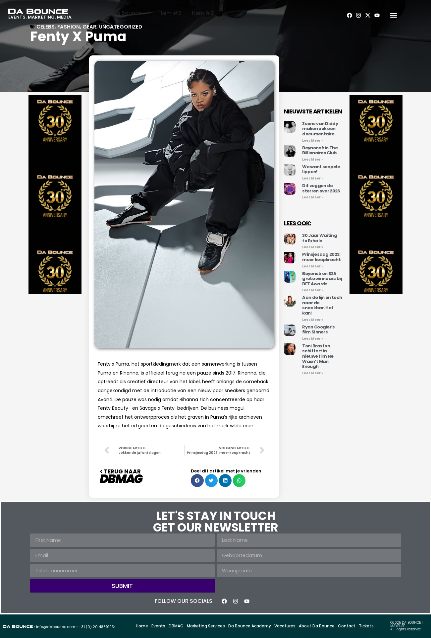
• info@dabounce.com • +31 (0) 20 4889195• (74, 626)
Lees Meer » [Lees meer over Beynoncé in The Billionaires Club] (312, 159)
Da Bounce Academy (249, 626)
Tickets (366, 626)
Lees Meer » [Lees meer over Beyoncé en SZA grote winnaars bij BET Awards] (312, 290)
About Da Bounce (317, 626)
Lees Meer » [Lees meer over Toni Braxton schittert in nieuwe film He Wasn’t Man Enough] (312, 373)
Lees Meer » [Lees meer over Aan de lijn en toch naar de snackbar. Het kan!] (312, 319)
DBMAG (176, 626)
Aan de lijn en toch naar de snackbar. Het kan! (322, 305)
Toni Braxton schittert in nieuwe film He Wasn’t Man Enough (317, 356)
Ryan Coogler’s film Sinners (318, 329)
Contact (346, 626)
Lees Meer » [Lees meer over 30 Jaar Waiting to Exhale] (312, 247)
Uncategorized (120, 26)
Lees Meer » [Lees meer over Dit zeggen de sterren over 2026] (312, 197)
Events (158, 626)
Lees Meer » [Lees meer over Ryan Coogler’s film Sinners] (312, 338)
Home (142, 626)
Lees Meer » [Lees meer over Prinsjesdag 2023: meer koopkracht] (312, 266)
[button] (393, 15)
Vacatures (285, 626)
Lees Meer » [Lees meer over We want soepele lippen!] (312, 178)
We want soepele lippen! (321, 169)
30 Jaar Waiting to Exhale (319, 238)
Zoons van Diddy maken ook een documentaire (320, 128)
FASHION (68, 26)
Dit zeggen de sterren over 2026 (321, 188)
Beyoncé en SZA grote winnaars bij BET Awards (322, 278)
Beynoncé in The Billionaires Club (320, 150)
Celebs (45, 26)
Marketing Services (206, 626)
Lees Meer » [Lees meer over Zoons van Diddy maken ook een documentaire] (312, 140)
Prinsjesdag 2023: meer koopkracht (321, 257)
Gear (89, 26)
